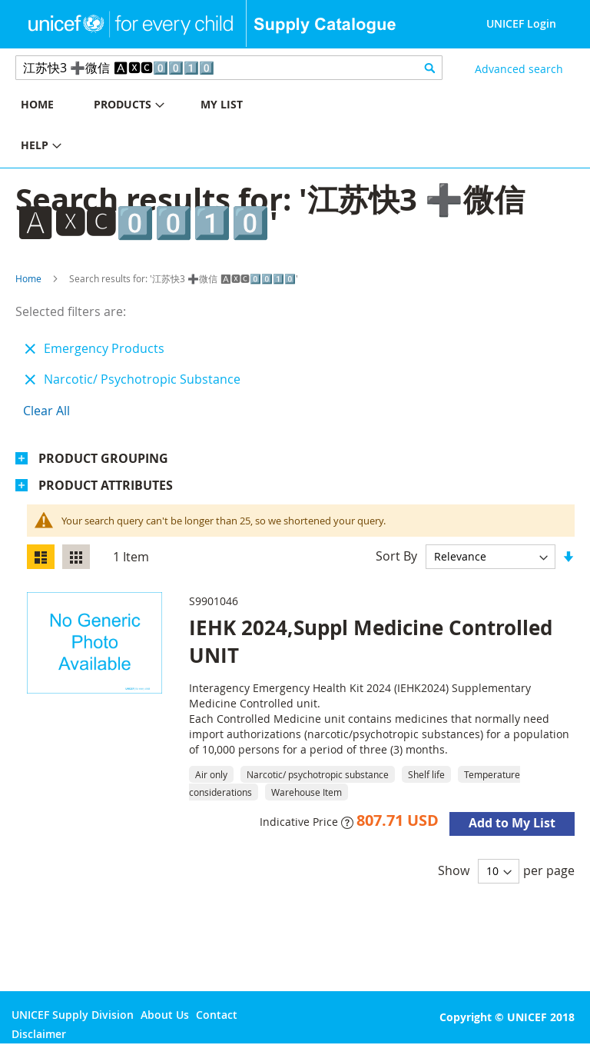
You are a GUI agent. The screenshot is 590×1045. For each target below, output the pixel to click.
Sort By (396, 555)
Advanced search (519, 69)
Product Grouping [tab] (103, 458)
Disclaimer (39, 1034)
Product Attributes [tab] (105, 485)
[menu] (147, 127)
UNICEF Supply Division (73, 1014)
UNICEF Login (521, 23)
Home (28, 278)
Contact (216, 1014)
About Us (165, 1014)
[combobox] (228, 67)
